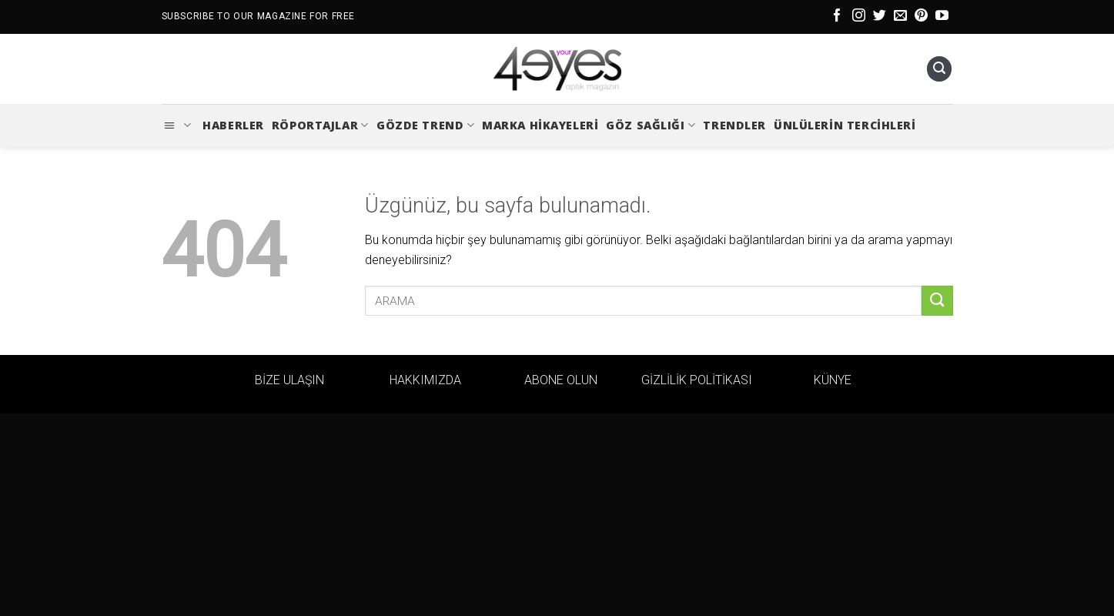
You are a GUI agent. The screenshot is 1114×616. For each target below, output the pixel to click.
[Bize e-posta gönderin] (900, 16)
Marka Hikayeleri (540, 125)
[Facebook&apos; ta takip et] (837, 16)
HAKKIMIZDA (425, 380)
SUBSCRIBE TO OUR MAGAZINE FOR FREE (258, 16)
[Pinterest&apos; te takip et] (921, 16)
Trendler (734, 125)
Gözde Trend (425, 125)
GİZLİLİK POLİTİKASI (696, 380)
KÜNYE (832, 380)
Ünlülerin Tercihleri (845, 125)
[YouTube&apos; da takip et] (941, 16)
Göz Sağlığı (650, 125)
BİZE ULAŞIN (289, 380)
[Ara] (939, 69)
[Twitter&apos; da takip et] (879, 16)
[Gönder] (937, 301)
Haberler (233, 125)
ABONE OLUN (560, 380)
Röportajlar (320, 125)
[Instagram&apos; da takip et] (858, 16)
